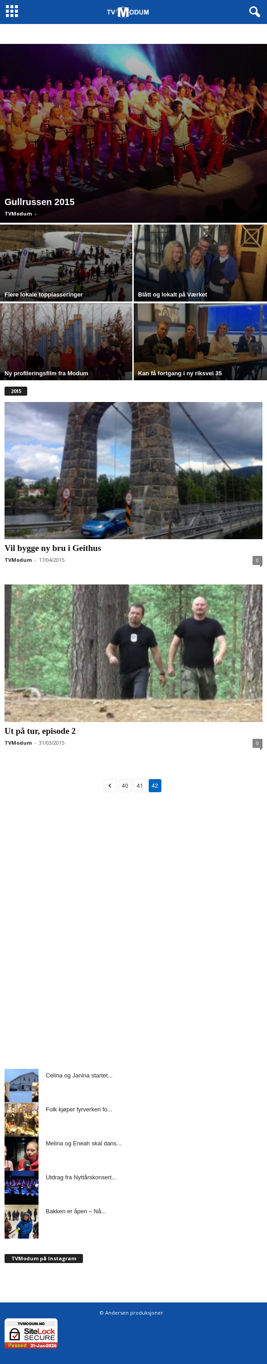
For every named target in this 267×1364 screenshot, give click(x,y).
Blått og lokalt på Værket (172, 294)
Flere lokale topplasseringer (44, 294)
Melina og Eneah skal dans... (83, 1143)
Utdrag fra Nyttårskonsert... (81, 1177)
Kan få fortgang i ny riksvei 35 (180, 373)
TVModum (18, 213)
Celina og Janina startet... (79, 1075)
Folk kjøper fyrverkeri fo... (79, 1109)
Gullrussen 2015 (40, 202)
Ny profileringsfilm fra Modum (46, 373)
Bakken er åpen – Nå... (76, 1211)
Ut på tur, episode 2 (40, 731)
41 (139, 785)
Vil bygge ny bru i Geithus (53, 548)
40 (124, 785)
